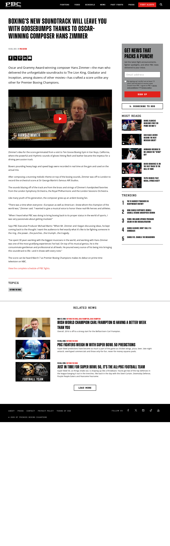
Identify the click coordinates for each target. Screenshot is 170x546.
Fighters (64, 5)
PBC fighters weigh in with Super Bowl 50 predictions (96, 344)
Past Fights (117, 5)
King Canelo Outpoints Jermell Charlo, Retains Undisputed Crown (141, 211)
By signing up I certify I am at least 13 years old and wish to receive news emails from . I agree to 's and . (142, 84)
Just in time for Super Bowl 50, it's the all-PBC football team (101, 366)
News (102, 5)
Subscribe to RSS (142, 106)
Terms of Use (64, 411)
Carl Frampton (84, 319)
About (11, 411)
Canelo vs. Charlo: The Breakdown (141, 237)
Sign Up (142, 94)
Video (77, 5)
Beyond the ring (15, 290)
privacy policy (147, 87)
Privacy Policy (46, 411)
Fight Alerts (147, 5)
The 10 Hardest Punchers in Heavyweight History (138, 202)
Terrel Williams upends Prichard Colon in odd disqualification (140, 220)
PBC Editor (23, 49)
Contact (31, 411)
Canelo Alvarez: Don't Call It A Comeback (139, 229)
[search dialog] (161, 4)
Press (131, 5)
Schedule (90, 5)
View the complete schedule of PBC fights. (29, 268)
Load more (85, 388)
